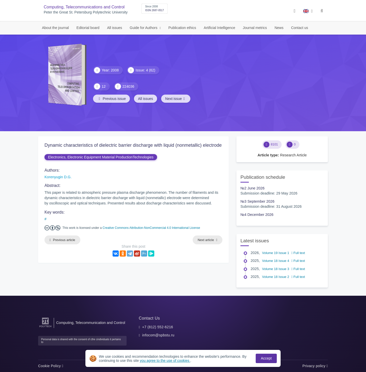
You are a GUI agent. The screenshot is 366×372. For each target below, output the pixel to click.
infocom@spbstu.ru (158, 335)
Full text (298, 253)
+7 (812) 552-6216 (157, 327)
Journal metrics (255, 28)
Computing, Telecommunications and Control (84, 7)
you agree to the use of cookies (165, 361)
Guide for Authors (144, 28)
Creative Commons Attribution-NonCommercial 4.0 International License (151, 228)
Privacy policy (315, 366)
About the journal (55, 28)
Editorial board (88, 28)
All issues (114, 28)
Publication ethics (182, 28)
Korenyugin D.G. (57, 177)
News (278, 28)
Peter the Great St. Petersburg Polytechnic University (86, 12)
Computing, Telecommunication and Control (90, 323)
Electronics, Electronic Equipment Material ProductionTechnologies (101, 157)
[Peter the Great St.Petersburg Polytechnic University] (45, 327)
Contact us (299, 28)
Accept (266, 358)
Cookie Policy (50, 366)
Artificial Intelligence (219, 28)
